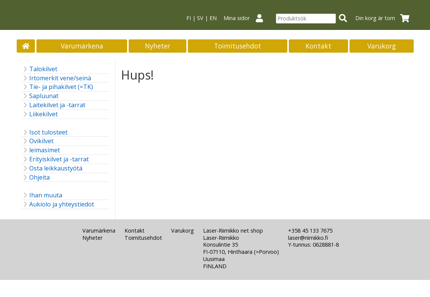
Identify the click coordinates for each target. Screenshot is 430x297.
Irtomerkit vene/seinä (56, 78)
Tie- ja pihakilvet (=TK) (57, 87)
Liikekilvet (40, 114)
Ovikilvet (38, 141)
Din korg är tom (384, 18)
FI (188, 18)
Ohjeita (36, 177)
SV (200, 18)
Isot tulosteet (45, 132)
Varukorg (381, 45)
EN (213, 18)
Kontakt (318, 45)
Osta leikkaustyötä (52, 168)
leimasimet (41, 150)
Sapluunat (40, 96)
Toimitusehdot (237, 45)
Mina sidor (246, 18)
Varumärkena (82, 45)
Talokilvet (39, 69)
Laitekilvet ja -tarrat (53, 105)
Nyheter (157, 45)
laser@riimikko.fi (308, 237)
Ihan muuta (42, 195)
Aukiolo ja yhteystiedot (58, 204)
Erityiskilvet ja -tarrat (55, 159)
